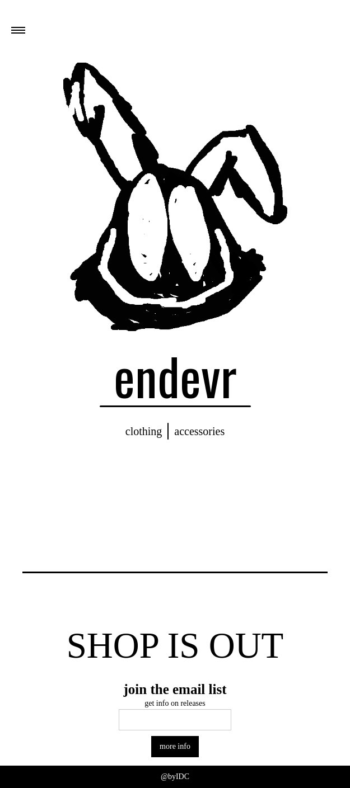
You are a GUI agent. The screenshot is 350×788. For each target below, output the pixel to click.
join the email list (174, 689)
